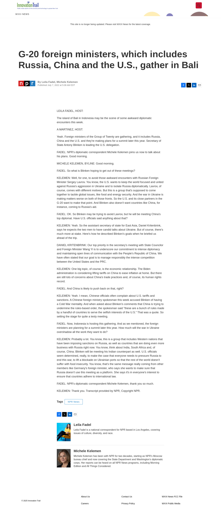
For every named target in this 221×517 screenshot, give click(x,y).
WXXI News (22, 19)
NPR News (73, 407)
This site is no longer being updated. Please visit (93, 29)
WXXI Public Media (171, 509)
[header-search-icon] (201, 8)
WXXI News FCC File (172, 502)
